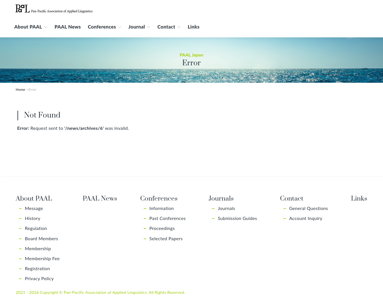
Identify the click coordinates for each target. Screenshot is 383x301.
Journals (226, 208)
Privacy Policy (39, 278)
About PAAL (28, 27)
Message (34, 208)
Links (194, 27)
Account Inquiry (305, 218)
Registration (37, 268)
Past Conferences (167, 218)
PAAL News (68, 27)
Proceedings (162, 228)
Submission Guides (237, 218)
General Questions (308, 208)
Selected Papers (166, 238)
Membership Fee (42, 258)
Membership (38, 248)
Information (161, 208)
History (32, 218)
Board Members (41, 238)
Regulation (36, 228)
